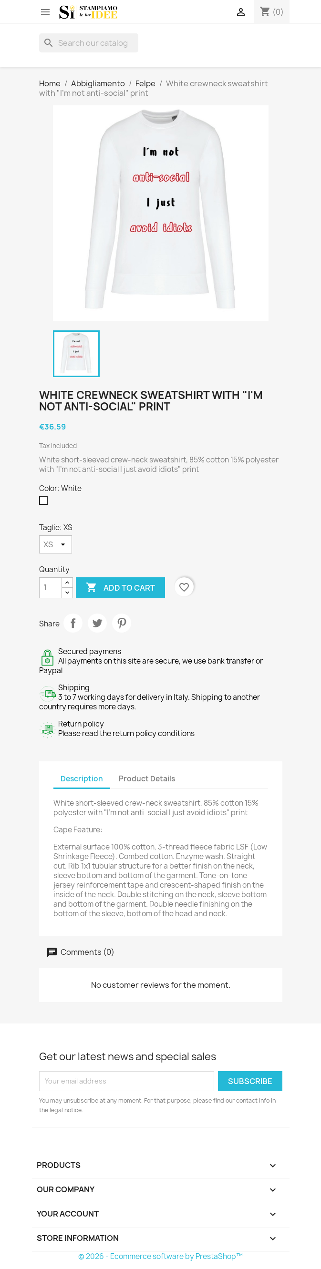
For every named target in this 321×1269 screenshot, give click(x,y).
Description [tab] (82, 779)
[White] (45, 503)
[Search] (88, 42)
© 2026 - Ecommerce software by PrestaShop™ (160, 1256)
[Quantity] (50, 587)
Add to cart (120, 588)
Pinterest (121, 623)
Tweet (97, 623)
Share (73, 623)
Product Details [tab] (147, 779)
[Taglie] (55, 544)
